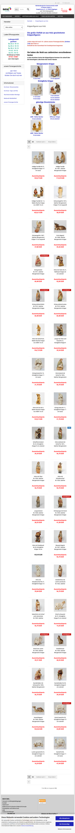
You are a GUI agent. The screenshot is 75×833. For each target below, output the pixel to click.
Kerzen (17, 16)
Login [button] (57, 3)
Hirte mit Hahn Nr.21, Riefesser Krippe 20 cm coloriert (60, 272)
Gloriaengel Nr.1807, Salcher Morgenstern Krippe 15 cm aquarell (38, 237)
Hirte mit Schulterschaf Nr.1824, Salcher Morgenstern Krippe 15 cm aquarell (60, 478)
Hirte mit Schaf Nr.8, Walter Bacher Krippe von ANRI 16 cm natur (38, 341)
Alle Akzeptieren (64, 818)
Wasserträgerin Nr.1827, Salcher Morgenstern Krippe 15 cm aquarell (60, 547)
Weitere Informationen (64, 829)
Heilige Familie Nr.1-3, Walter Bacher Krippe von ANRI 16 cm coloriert (38, 203)
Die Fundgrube (7, 16)
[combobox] (41, 142)
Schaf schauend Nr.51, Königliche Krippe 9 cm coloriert (60, 616)
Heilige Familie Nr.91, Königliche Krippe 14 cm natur (38, 168)
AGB (3, 810)
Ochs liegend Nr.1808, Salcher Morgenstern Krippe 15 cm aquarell (60, 237)
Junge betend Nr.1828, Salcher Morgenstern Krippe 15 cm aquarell (38, 513)
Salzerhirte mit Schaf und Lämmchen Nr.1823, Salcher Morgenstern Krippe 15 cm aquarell (38, 616)
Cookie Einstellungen (8, 811)
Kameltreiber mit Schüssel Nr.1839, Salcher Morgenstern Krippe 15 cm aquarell (38, 685)
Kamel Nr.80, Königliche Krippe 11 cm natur (60, 754)
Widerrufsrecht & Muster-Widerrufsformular (14, 806)
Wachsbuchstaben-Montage (12, 94)
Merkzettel (66, 3)
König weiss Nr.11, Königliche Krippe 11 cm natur (60, 409)
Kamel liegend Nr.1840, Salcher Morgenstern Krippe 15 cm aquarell (38, 719)
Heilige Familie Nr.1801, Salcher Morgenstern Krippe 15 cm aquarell (60, 168)
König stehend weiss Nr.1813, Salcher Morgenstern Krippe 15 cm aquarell (60, 306)
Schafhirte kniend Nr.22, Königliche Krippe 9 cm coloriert (38, 444)
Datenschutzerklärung (27, 825)
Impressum (5, 804)
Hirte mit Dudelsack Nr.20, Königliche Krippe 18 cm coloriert (38, 547)
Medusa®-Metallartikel (10, 98)
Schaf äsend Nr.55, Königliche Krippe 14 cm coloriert (60, 719)
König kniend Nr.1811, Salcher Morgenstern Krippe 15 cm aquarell (38, 272)
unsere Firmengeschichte (11, 102)
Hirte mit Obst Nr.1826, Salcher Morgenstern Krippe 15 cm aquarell (38, 478)
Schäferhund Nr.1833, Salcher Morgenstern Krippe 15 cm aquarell (60, 651)
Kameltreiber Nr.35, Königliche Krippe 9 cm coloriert (60, 685)
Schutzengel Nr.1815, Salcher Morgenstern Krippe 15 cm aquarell (60, 203)
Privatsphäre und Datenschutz (10, 808)
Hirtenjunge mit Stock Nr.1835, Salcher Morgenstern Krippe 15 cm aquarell (60, 513)
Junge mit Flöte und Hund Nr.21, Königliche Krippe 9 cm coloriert (60, 341)
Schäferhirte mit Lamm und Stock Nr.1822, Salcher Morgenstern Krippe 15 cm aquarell (60, 582)
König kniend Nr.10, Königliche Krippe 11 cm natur (38, 375)
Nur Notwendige (64, 824)
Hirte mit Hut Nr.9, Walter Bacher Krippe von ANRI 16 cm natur (38, 410)
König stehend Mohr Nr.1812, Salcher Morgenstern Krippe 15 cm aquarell (38, 306)
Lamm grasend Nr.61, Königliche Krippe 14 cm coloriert (38, 754)
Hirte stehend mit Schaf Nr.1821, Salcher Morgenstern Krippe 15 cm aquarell (60, 444)
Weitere (60, 16)
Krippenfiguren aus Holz (30, 16)
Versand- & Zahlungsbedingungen (11, 801)
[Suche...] (17, 9)
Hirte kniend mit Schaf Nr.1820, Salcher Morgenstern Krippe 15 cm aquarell (60, 375)
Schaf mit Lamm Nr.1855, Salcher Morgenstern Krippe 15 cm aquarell (38, 651)
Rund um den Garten (48, 16)
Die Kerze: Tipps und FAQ (11, 90)
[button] (29, 142)
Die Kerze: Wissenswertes (11, 87)
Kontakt (4, 803)
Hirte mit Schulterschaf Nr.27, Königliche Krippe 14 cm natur (38, 582)
